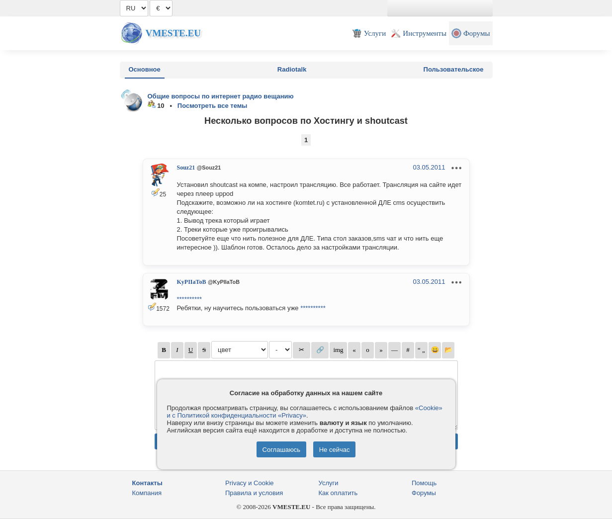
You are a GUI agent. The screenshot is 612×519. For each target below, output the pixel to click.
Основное (145, 69)
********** (189, 299)
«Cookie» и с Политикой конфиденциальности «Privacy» (304, 411)
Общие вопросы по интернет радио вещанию (221, 96)
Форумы (424, 493)
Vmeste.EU (173, 33)
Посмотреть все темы (212, 105)
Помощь (424, 483)
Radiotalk (292, 69)
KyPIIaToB (191, 281)
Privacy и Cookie (249, 483)
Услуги (329, 483)
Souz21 (186, 167)
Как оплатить (338, 493)
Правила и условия (254, 493)
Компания (147, 493)
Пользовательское (454, 69)
